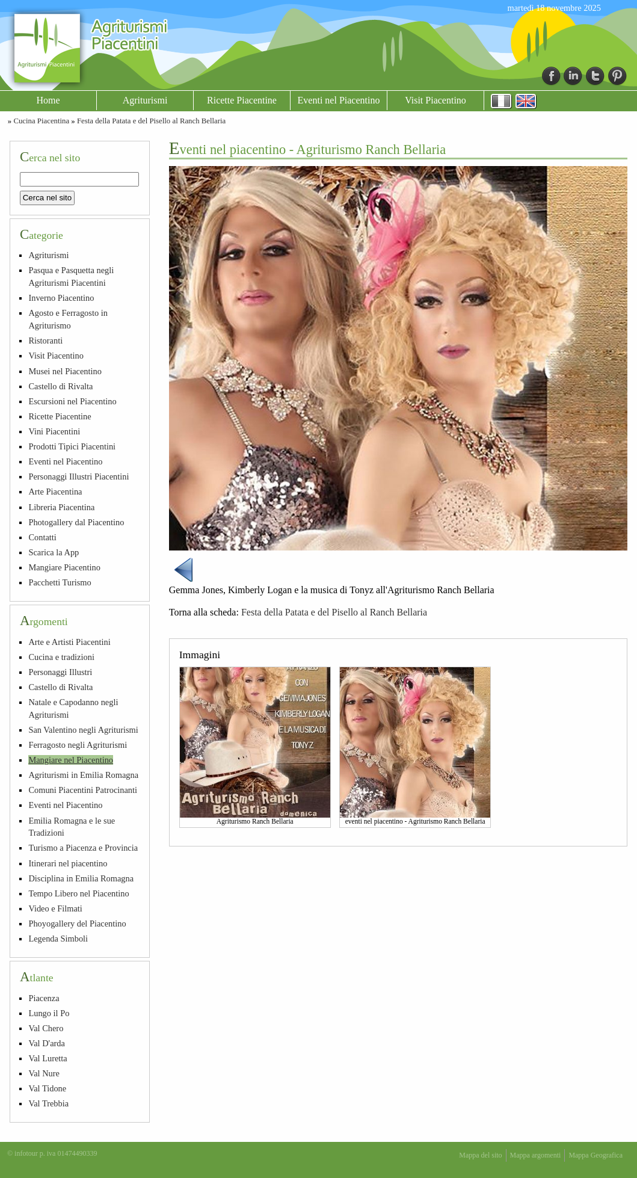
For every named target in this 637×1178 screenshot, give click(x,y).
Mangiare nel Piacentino (70, 760)
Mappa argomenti (535, 1155)
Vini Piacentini (54, 431)
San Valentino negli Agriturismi (83, 730)
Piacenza (43, 998)
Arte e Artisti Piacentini (69, 642)
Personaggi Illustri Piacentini (78, 476)
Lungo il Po (48, 1013)
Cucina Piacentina (41, 121)
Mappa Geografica (595, 1155)
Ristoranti (45, 340)
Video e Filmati (55, 908)
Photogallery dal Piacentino (76, 522)
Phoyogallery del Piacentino (77, 923)
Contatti (42, 537)
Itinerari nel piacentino (67, 863)
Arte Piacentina (55, 491)
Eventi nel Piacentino (339, 100)
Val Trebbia (48, 1103)
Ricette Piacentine (242, 100)
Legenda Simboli (58, 938)
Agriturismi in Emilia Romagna (83, 775)
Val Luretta (47, 1058)
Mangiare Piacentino (64, 567)
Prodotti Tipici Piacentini (71, 446)
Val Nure (44, 1073)
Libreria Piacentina (61, 507)
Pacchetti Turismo (59, 582)
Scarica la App (53, 552)
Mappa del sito (480, 1155)
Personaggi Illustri (60, 672)
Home (48, 100)
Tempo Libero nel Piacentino (78, 893)
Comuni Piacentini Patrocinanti (82, 790)
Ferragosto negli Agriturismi (77, 745)
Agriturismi (145, 100)
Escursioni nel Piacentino (72, 401)
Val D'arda (46, 1043)
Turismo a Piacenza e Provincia (83, 848)
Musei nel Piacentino (65, 371)
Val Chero (45, 1028)
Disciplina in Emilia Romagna (81, 878)
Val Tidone (47, 1088)
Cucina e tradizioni (61, 657)
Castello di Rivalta (60, 386)
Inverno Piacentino (61, 298)
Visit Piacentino (435, 100)
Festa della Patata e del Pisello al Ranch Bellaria (151, 121)
